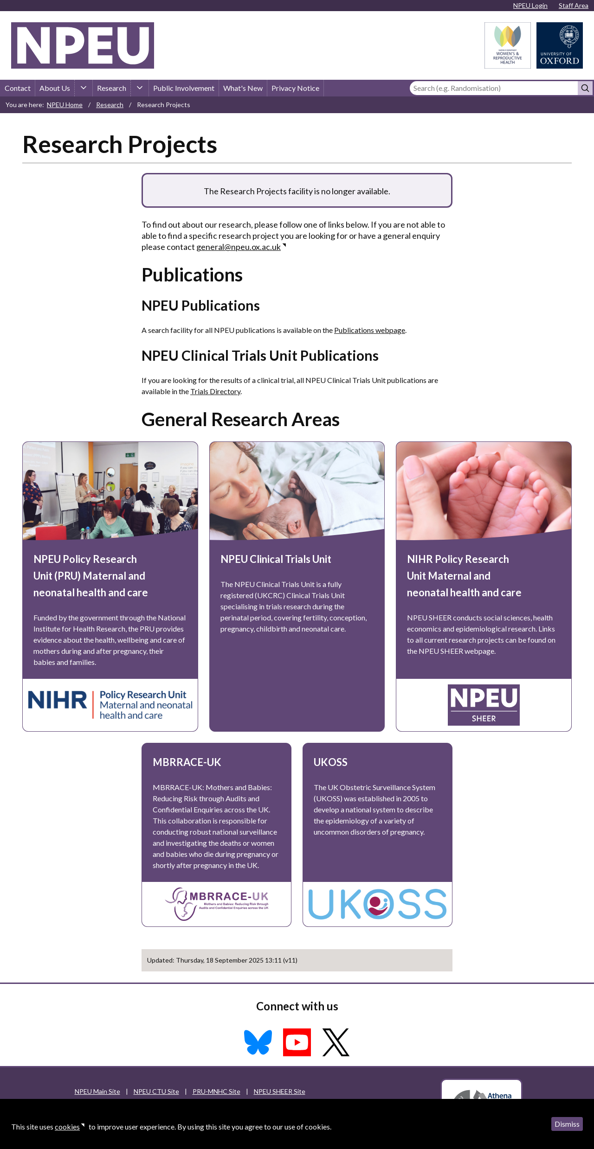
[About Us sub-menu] (83, 88)
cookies (67, 1126)
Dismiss (567, 1123)
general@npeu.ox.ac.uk (238, 247)
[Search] (494, 88)
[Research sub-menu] (139, 88)
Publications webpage (369, 330)
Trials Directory (215, 391)
